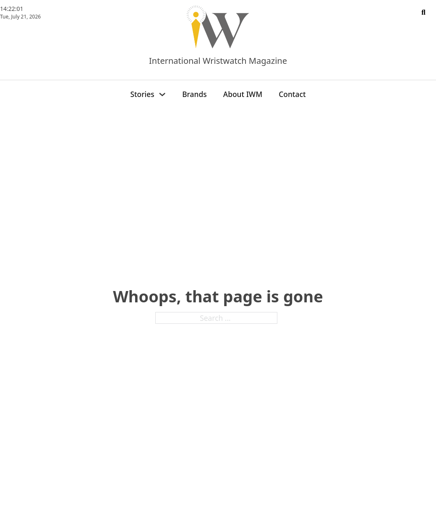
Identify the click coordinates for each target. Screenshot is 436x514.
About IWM (242, 94)
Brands (194, 94)
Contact (292, 94)
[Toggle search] (423, 12)
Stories (142, 94)
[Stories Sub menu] (162, 94)
